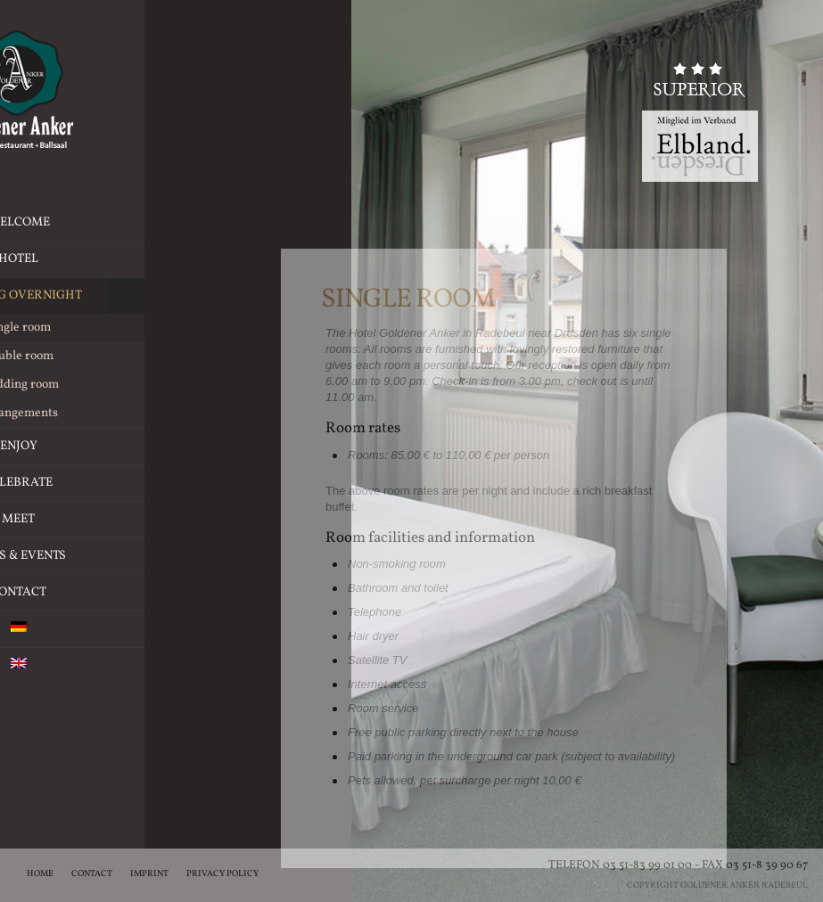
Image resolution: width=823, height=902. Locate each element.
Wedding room (126, 384)
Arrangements (126, 413)
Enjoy (180, 446)
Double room (126, 356)
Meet (181, 519)
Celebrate (172, 483)
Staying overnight (126, 296)
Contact (126, 592)
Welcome (126, 222)
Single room (126, 328)
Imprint (149, 873)
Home (40, 873)
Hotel (179, 259)
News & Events (126, 555)
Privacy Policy (222, 873)
